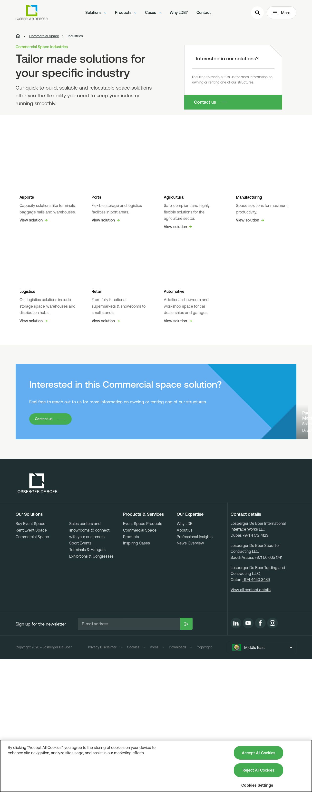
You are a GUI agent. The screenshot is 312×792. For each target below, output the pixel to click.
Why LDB (185, 656)
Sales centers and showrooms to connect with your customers (89, 662)
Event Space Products (142, 656)
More (281, 13)
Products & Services (143, 647)
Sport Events (80, 675)
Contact (203, 13)
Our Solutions (29, 647)
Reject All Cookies (258, 770)
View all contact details (251, 722)
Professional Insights (195, 669)
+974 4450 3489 (256, 712)
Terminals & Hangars (87, 682)
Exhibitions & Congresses (91, 688)
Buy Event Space (30, 656)
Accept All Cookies (258, 753)
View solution (34, 321)
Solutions (95, 13)
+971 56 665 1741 (268, 690)
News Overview (190, 675)
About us (185, 663)
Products (125, 13)
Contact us (205, 102)
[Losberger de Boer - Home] (37, 616)
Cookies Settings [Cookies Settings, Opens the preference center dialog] (257, 785)
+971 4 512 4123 (255, 668)
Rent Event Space (31, 663)
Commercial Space (32, 669)
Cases (153, 13)
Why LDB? (179, 13)
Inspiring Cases (136, 675)
